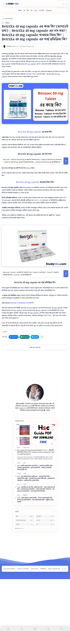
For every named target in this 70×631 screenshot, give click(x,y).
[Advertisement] (35, 25)
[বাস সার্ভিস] (41, 10)
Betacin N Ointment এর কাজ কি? (22, 354)
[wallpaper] (49, 10)
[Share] (48, 628)
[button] (66, 4)
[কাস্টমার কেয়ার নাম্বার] (25, 572)
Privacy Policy (34, 621)
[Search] (63, 4)
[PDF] (31, 10)
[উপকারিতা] (45, 568)
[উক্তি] (25, 568)
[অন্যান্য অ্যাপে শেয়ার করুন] (42, 389)
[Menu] (35, 628)
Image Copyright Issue (54, 621)
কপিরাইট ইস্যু (43, 621)
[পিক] (28, 10)
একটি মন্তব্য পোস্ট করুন (35, 399)
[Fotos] (35, 10)
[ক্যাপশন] (45, 572)
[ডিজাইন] (20, 10)
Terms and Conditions (9, 621)
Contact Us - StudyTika (23, 621)
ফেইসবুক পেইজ (30, 98)
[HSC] (25, 499)
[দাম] (24, 10)
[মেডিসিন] (5, 384)
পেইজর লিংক (47, 367)
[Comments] (61, 628)
